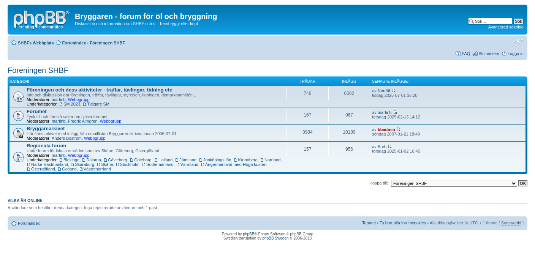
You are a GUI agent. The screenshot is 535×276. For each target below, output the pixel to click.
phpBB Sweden (276, 238)
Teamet (369, 223)
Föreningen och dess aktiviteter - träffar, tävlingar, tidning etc (99, 90)
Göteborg (143, 160)
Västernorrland (97, 169)
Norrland (272, 160)
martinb (59, 99)
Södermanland (160, 164)
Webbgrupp (79, 99)
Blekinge (71, 160)
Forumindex (74, 43)
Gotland (69, 169)
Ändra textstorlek (518, 41)
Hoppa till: (378, 183)
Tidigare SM (98, 104)
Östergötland (43, 169)
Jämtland (187, 160)
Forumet (37, 111)
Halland (165, 160)
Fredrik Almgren (83, 121)
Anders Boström (67, 138)
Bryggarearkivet (46, 128)
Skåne (107, 164)
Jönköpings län (217, 160)
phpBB (248, 234)
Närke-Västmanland (49, 164)
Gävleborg (117, 160)
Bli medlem (488, 53)
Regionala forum (46, 145)
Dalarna (93, 160)
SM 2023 (71, 104)
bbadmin (386, 129)
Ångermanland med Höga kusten (235, 164)
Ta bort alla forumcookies (403, 223)
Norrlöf (384, 90)
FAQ (466, 53)
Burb (382, 146)
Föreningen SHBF (107, 43)
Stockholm (129, 164)
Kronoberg (248, 160)
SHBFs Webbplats (36, 43)
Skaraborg (84, 164)
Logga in (516, 53)
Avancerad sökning (506, 27)
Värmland (189, 164)
